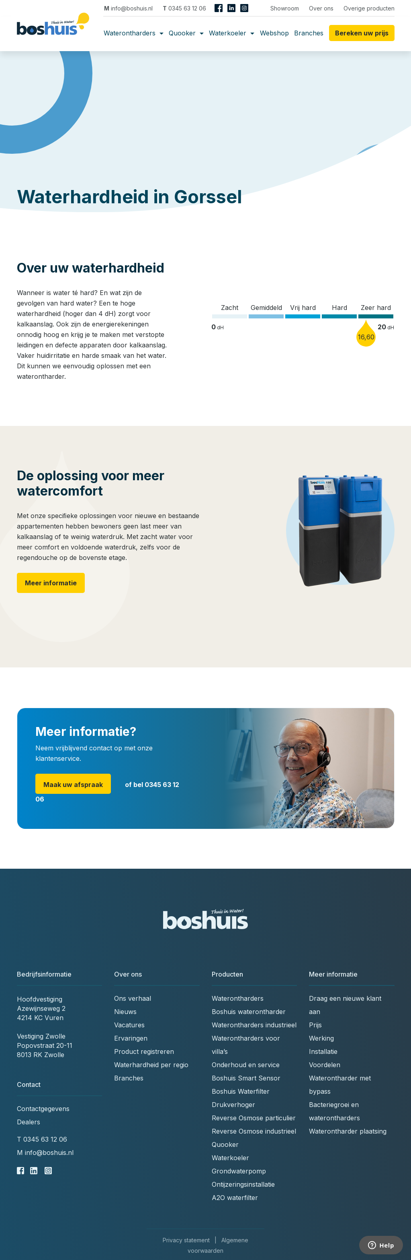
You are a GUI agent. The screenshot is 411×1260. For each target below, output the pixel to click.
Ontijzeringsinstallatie (243, 1184)
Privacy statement (186, 1240)
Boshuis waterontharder (249, 1012)
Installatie (323, 1051)
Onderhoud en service (246, 1065)
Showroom (284, 8)
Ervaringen (130, 1038)
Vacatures (129, 1025)
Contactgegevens (43, 1109)
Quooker (186, 33)
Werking (321, 1038)
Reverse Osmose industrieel (254, 1131)
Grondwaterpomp (239, 1171)
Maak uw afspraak (73, 785)
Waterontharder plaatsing (347, 1131)
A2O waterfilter (235, 1198)
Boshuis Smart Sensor (246, 1078)
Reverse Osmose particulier (254, 1118)
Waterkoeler (231, 33)
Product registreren (144, 1051)
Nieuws (125, 1012)
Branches (308, 33)
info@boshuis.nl (128, 8)
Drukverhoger (233, 1105)
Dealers (28, 1122)
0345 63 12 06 (184, 8)
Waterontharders (134, 33)
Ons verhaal (132, 998)
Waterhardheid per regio (151, 1065)
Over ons (321, 8)
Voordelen (324, 1065)
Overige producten (369, 8)
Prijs (315, 1025)
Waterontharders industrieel (254, 1025)
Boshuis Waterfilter (241, 1091)
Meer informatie (51, 583)
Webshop (274, 33)
